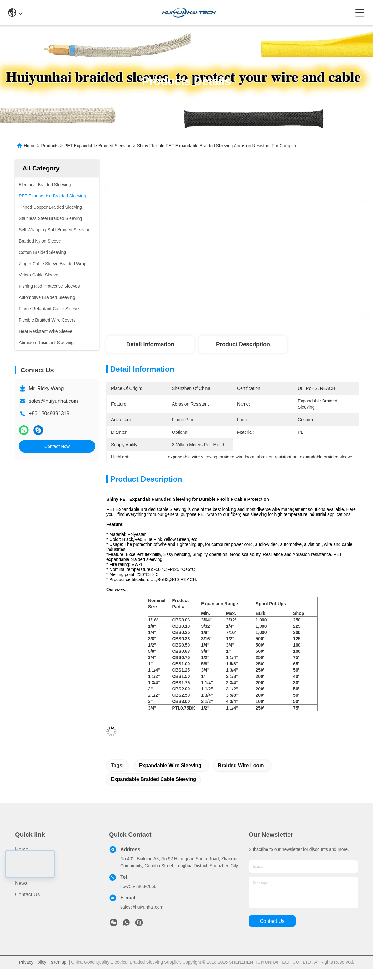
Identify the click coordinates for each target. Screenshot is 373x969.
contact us (272, 921)
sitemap (58, 962)
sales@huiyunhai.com (53, 401)
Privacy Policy (32, 962)
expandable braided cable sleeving (153, 779)
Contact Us (27, 894)
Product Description (243, 344)
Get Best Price (285, 315)
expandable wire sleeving (170, 765)
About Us (25, 872)
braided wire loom (241, 765)
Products (50, 145)
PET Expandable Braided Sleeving (98, 145)
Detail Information (150, 344)
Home (29, 145)
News (21, 883)
